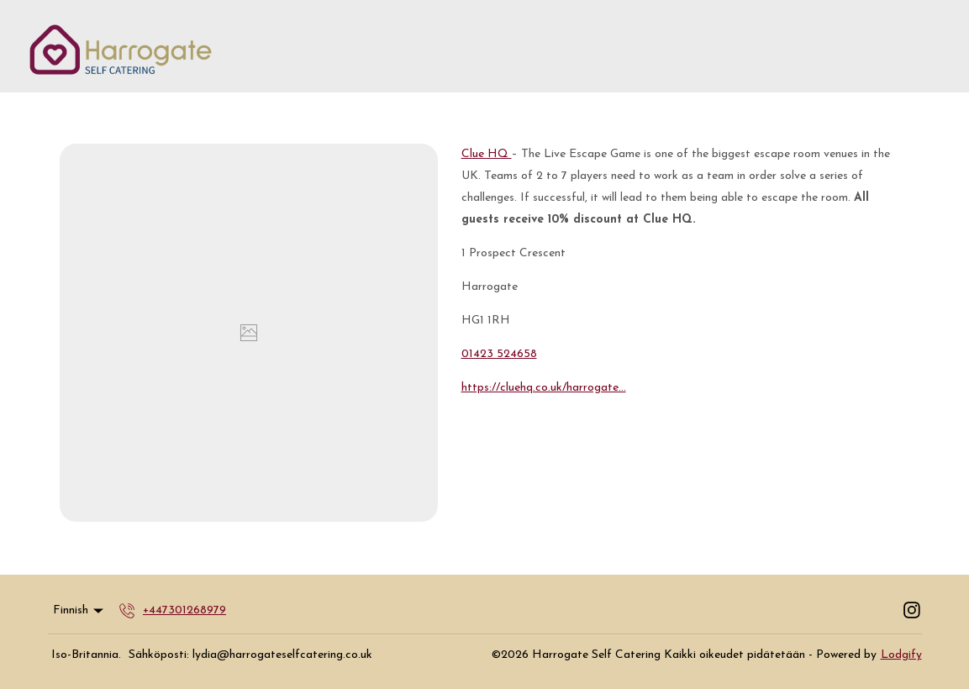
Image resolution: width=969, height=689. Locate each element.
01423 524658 (499, 354)
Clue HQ (486, 154)
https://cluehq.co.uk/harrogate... (543, 387)
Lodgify (901, 655)
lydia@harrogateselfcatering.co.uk (282, 655)
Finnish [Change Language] (80, 610)
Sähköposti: (159, 655)
